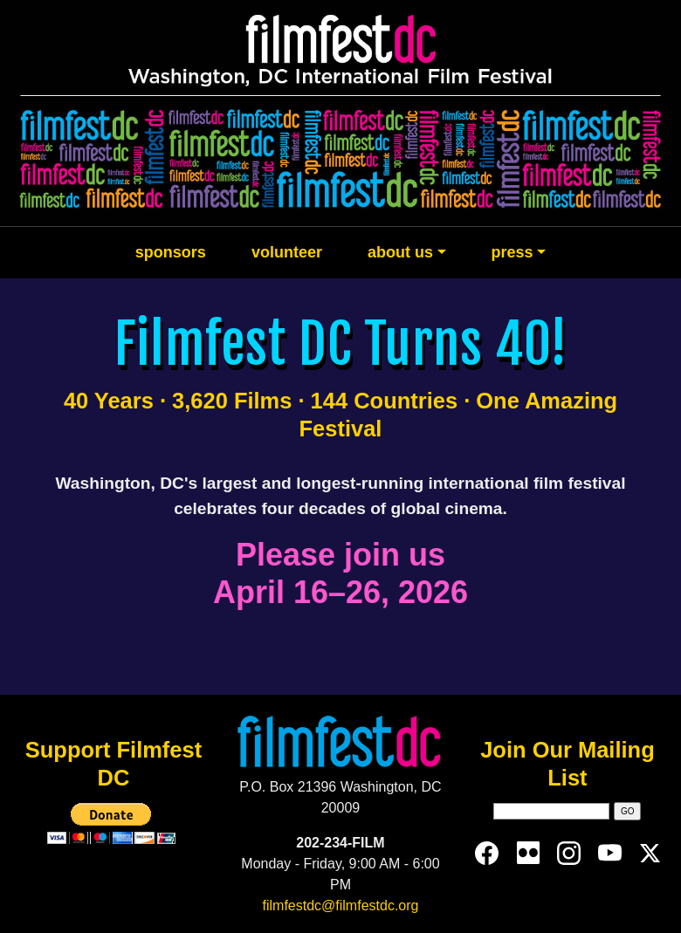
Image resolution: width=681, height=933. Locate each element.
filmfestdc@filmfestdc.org (341, 905)
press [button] (512, 252)
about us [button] (400, 252)
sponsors (170, 252)
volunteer (286, 252)
